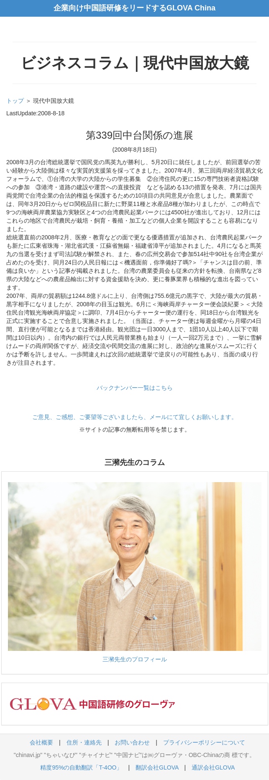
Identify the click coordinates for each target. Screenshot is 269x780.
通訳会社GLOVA (213, 767)
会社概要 (41, 742)
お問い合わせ (132, 742)
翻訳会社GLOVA (157, 767)
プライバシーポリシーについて (204, 742)
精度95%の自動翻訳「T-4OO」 (81, 767)
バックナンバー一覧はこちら (135, 387)
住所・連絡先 (84, 742)
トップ (15, 100)
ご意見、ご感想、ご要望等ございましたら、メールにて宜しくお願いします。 (134, 417)
